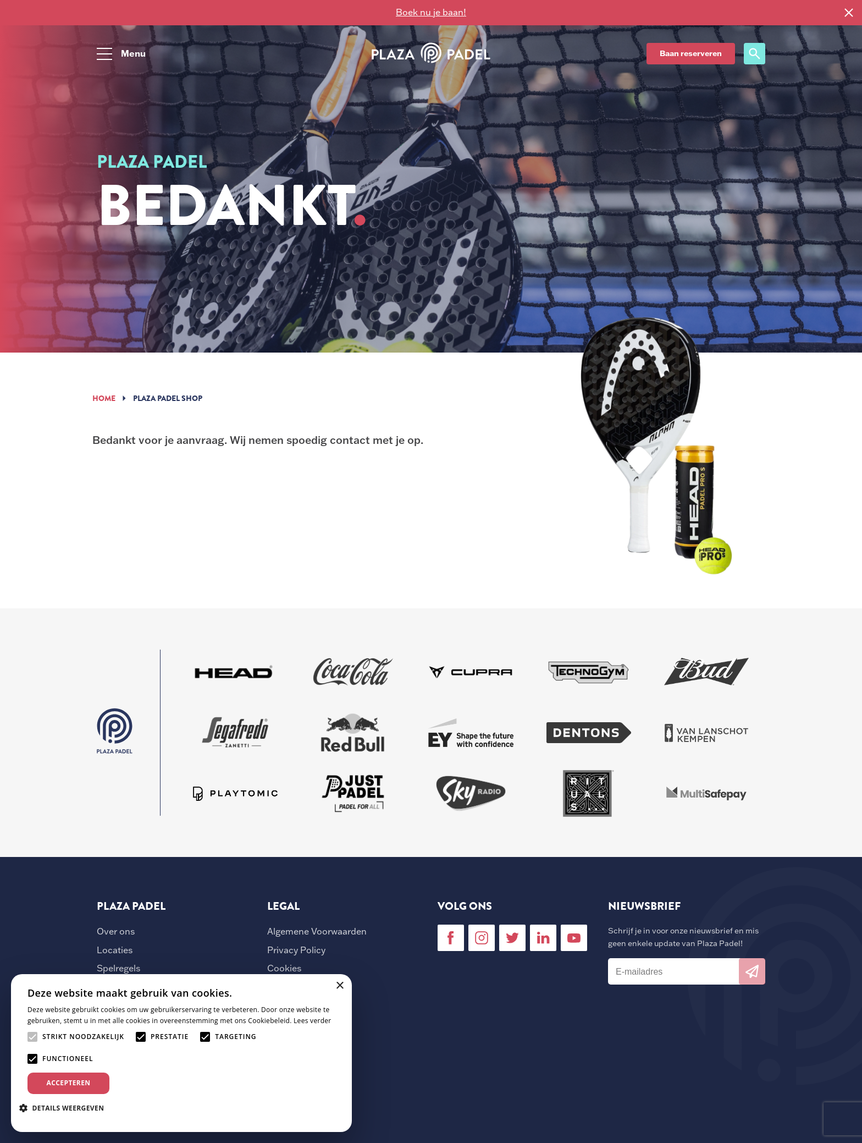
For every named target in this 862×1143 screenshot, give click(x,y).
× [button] (339, 986)
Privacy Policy (296, 949)
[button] (65, 1107)
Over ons (116, 931)
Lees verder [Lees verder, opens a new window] (312, 1020)
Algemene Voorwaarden (317, 931)
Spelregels (118, 968)
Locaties (114, 949)
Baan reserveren (691, 53)
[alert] (181, 1053)
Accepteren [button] (69, 1082)
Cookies (284, 968)
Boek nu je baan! (431, 12)
